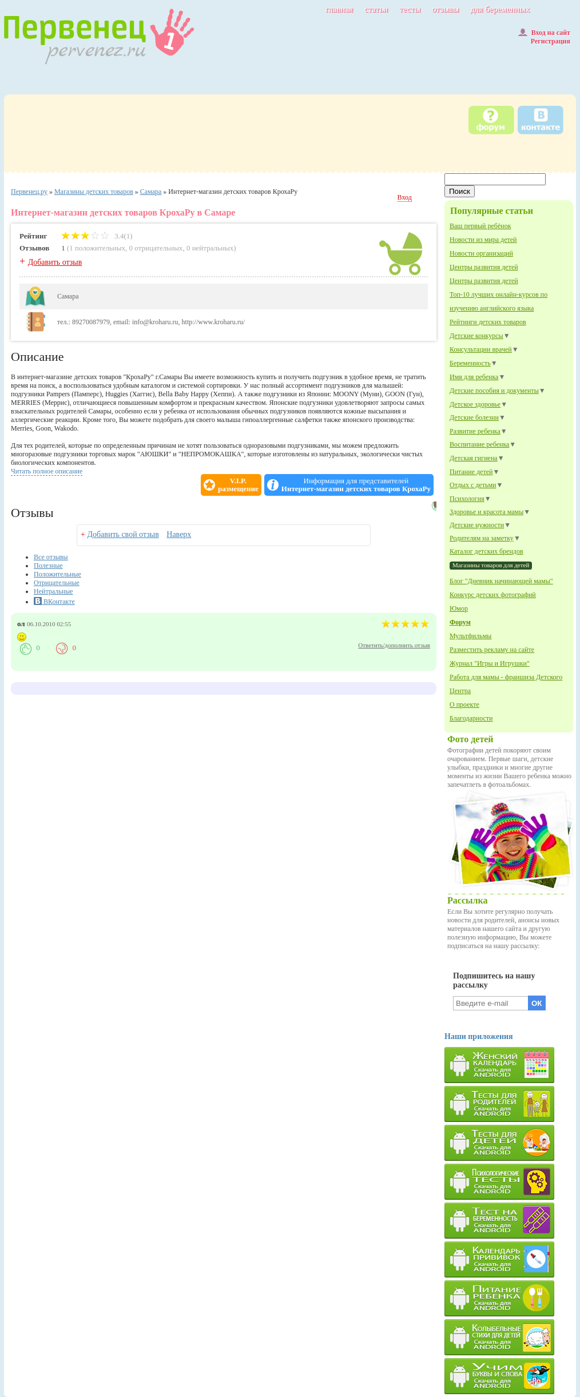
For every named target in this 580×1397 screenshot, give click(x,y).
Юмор (459, 608)
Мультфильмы (470, 636)
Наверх (178, 534)
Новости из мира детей (483, 240)
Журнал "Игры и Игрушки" (490, 663)
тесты (409, 9)
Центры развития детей (484, 267)
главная (339, 9)
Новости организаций (481, 253)
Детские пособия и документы (494, 391)
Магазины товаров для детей (490, 565)
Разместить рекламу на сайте (492, 650)
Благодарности (471, 718)
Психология (467, 499)
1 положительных (97, 248)
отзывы (445, 9)
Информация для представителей (356, 485)
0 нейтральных (209, 248)
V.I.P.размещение (238, 485)
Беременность (470, 363)
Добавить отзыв (55, 262)
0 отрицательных (156, 248)
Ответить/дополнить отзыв (394, 645)
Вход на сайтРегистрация (544, 37)
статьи (376, 9)
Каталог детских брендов (486, 551)
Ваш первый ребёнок (480, 226)
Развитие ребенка (475, 431)
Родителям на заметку (482, 538)
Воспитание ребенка (479, 444)
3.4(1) (97, 236)
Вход (405, 197)
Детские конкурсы (476, 336)
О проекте (464, 705)
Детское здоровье (475, 404)
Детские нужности (477, 525)
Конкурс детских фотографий (493, 595)
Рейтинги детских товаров (488, 322)
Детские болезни (474, 417)
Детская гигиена (474, 458)
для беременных (500, 9)
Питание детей (471, 472)
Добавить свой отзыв (122, 534)
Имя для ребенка (474, 377)
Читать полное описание (46, 471)
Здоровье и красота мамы (486, 512)
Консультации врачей (481, 349)
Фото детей (470, 739)
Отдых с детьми (473, 485)
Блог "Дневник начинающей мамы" (501, 581)
